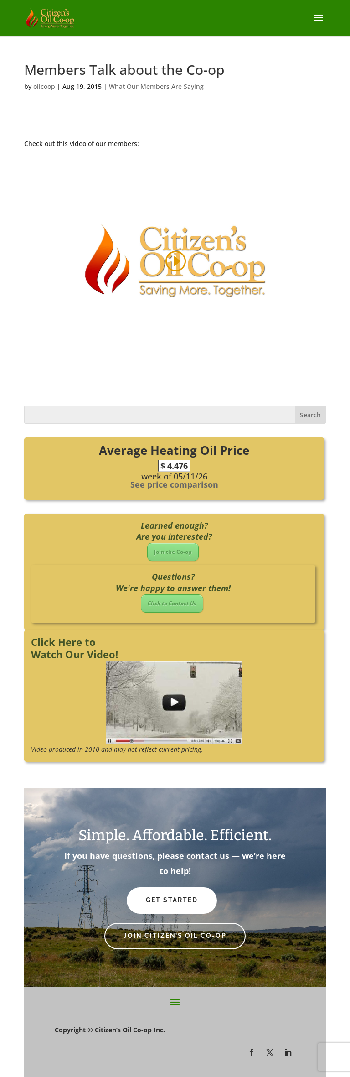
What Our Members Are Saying (156, 86)
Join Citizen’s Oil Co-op (175, 935)
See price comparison (174, 484)
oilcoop (44, 86)
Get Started (172, 900)
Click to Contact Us (172, 603)
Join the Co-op (173, 552)
